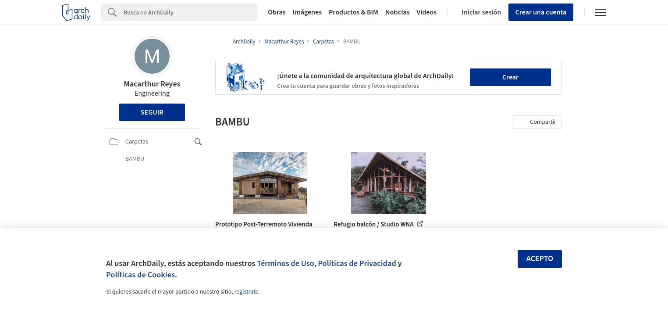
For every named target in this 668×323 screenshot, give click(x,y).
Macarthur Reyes (152, 84)
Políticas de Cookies (140, 274)
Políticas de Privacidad (357, 263)
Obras (277, 12)
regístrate (246, 291)
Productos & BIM (353, 12)
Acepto (540, 258)
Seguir (152, 112)
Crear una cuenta (541, 12)
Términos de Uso (285, 263)
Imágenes (307, 12)
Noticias (397, 12)
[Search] (190, 12)
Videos (427, 12)
